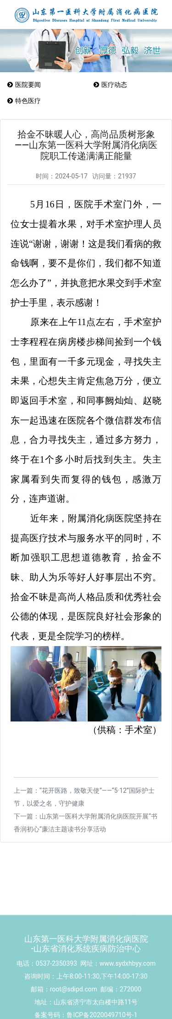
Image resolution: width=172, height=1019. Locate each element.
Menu (164, 110)
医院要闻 (24, 84)
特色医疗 (24, 100)
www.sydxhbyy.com (127, 982)
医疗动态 (110, 84)
